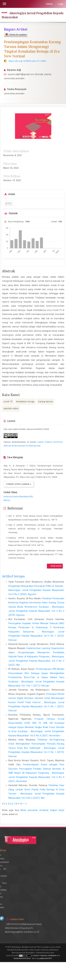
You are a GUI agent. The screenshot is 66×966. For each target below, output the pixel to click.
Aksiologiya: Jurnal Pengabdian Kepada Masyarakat (32, 15)
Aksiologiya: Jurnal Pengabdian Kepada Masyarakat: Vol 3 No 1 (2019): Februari (36, 752)
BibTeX (7, 500)
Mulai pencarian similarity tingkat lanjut (42, 810)
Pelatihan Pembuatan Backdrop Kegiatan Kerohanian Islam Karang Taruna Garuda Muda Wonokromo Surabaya (36, 602)
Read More (55, 566)
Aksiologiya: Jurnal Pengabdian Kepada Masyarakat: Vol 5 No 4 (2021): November (36, 777)
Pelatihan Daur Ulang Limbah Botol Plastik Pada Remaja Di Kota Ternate (36, 789)
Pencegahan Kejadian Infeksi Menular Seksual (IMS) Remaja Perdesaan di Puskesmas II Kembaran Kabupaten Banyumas (36, 627)
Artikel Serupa (13, 576)
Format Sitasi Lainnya (18, 484)
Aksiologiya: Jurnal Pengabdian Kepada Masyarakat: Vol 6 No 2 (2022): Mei (36, 660)
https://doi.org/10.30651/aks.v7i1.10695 (27, 61)
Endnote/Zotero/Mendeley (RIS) (18, 496)
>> (26, 803)
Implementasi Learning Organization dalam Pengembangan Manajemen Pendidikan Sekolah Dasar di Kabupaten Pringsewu (36, 652)
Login (60, 4)
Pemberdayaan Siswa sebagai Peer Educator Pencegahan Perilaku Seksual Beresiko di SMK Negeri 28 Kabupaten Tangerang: (36, 768)
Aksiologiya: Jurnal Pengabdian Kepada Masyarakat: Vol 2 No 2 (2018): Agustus (36, 611)
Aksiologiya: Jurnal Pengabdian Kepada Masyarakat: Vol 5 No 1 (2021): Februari (36, 706)
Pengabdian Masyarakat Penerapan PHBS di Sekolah (36, 586)
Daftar (49, 4)
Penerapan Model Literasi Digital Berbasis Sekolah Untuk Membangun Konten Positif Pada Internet (36, 698)
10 (20, 803)
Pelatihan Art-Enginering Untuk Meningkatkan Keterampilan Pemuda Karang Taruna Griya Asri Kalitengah (36, 743)
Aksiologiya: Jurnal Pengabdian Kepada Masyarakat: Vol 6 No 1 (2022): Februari (36, 635)
